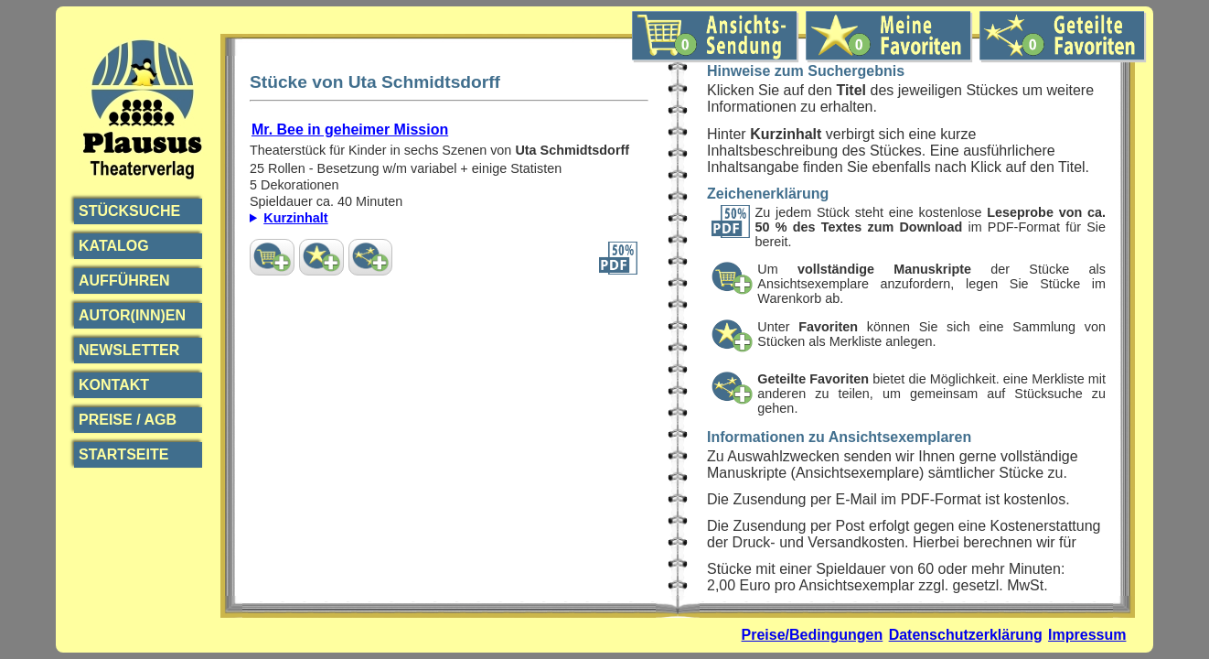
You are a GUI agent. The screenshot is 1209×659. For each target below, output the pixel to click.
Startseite (123, 454)
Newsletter (129, 350)
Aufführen (124, 280)
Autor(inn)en (132, 315)
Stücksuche (129, 211)
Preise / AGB (128, 419)
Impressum (1087, 635)
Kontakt (114, 385)
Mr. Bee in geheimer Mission (349, 129)
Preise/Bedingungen (812, 635)
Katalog (114, 246)
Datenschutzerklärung (966, 635)
